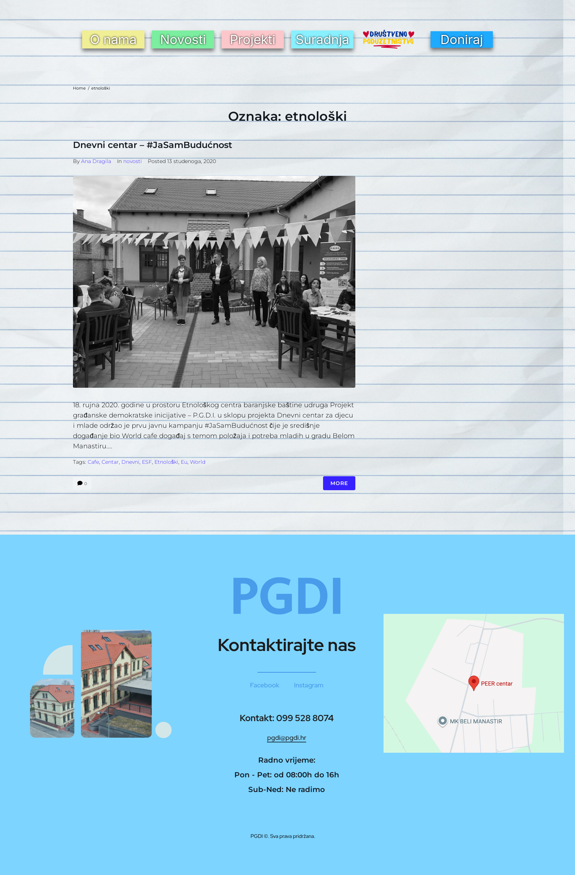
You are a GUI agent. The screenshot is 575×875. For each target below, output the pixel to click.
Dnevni (130, 462)
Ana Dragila (96, 161)
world (197, 462)
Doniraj (461, 39)
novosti (132, 161)
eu (184, 462)
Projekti (252, 39)
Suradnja (322, 39)
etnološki (166, 462)
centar (110, 462)
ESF (147, 462)
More (339, 483)
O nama (113, 39)
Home (79, 88)
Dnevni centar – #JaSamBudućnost (152, 145)
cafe (93, 462)
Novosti (183, 39)
